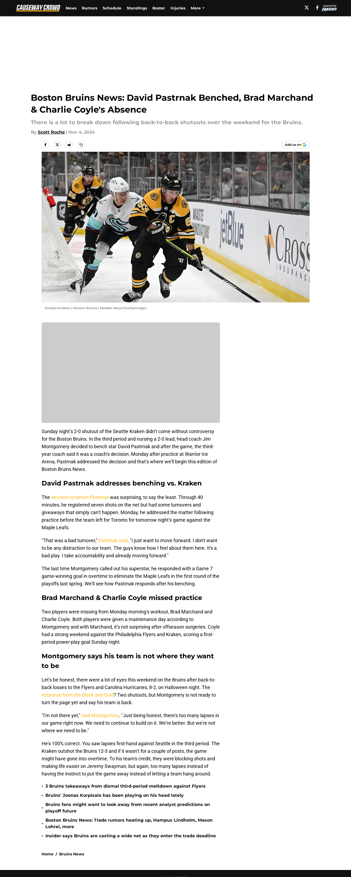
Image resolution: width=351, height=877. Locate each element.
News (71, 8)
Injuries (178, 8)
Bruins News (71, 854)
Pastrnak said (113, 540)
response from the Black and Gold (78, 695)
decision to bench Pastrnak (80, 497)
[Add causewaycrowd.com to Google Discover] (295, 145)
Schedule (112, 8)
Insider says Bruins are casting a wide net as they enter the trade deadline (130, 835)
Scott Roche (51, 132)
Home (48, 854)
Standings (137, 8)
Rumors (89, 8)
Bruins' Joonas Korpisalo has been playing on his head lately (114, 795)
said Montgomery (100, 715)
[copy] (81, 145)
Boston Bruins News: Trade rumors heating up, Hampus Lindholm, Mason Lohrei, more (129, 823)
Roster (158, 8)
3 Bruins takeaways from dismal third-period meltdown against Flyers (125, 786)
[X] (307, 7)
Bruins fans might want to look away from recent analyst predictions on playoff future (127, 808)
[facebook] (317, 7)
